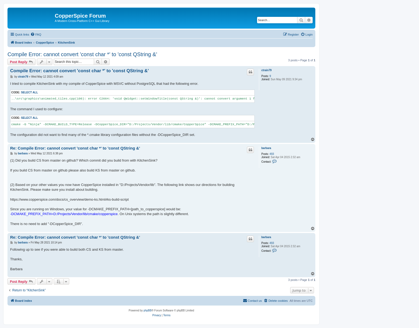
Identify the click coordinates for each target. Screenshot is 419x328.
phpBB (147, 310)
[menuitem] (35, 34)
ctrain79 (266, 70)
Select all (29, 92)
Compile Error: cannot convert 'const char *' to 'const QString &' (82, 54)
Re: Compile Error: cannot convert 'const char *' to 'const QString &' (75, 148)
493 (272, 153)
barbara (266, 148)
